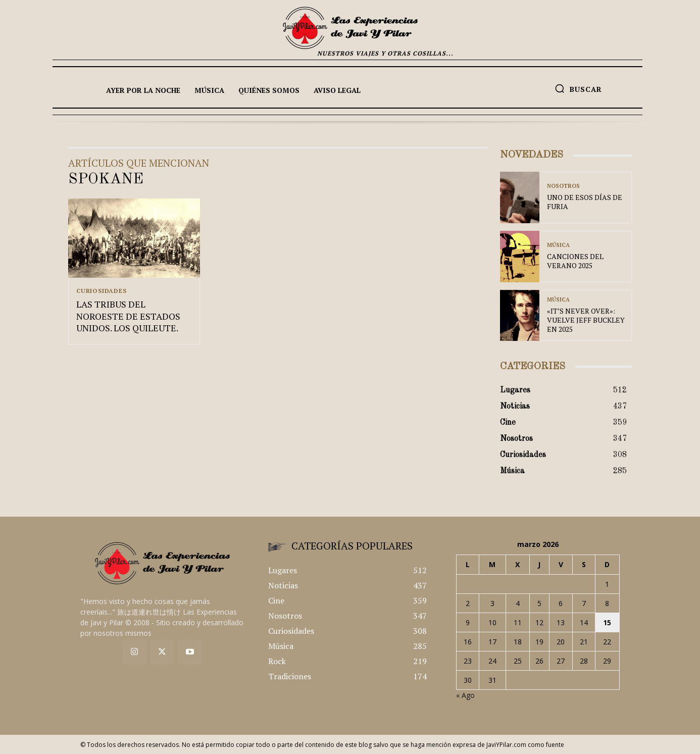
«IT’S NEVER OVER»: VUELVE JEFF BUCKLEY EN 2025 (586, 320)
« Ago (465, 695)
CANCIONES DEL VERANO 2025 (575, 261)
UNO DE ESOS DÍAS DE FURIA (584, 201)
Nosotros (563, 186)
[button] (578, 88)
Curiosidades (101, 291)
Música (558, 245)
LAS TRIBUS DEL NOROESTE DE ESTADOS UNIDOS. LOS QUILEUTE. (128, 316)
